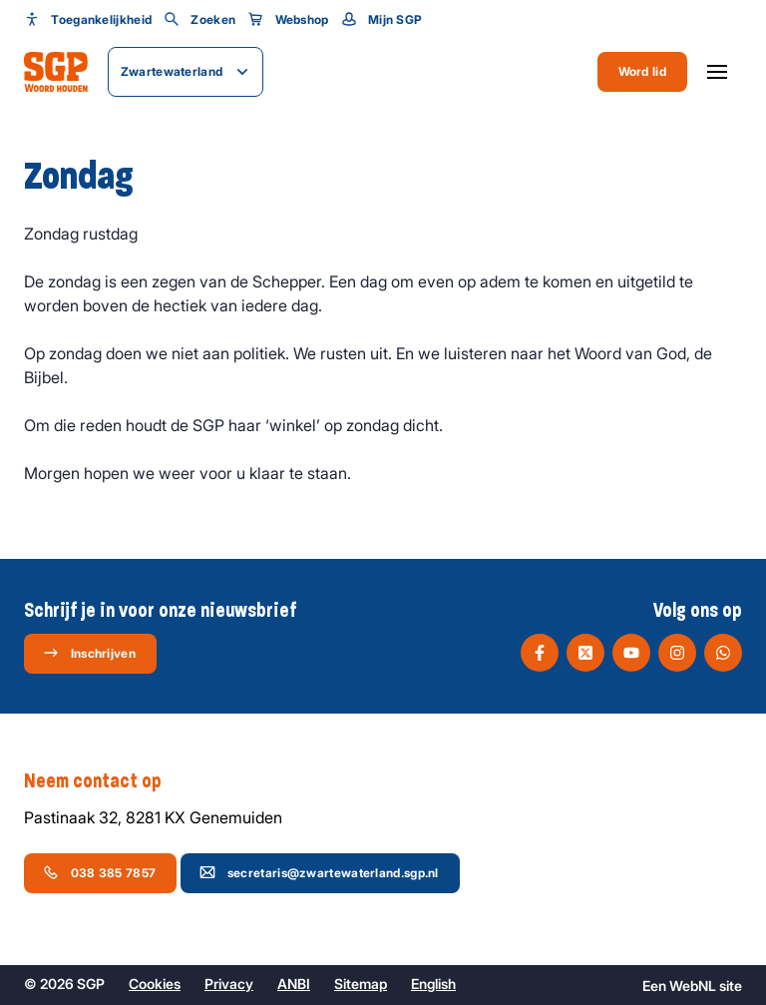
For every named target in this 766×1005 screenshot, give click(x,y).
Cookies (155, 983)
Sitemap (360, 983)
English (433, 983)
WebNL (692, 985)
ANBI (293, 983)
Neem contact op (103, 781)
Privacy (228, 983)
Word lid (642, 71)
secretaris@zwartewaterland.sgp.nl (319, 872)
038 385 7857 (100, 872)
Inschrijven (89, 653)
